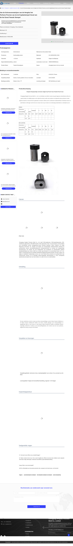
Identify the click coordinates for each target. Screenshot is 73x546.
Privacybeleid (7, 542)
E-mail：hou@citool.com (6, 524)
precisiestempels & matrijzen (30, 474)
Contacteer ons (47, 3)
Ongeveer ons (36, 3)
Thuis (3, 8)
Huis (15, 3)
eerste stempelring (57, 474)
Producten (21, 3)
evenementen (57, 3)
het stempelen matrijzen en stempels (44, 474)
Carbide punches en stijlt (14, 8)
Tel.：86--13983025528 (6, 521)
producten (7, 8)
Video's (28, 3)
